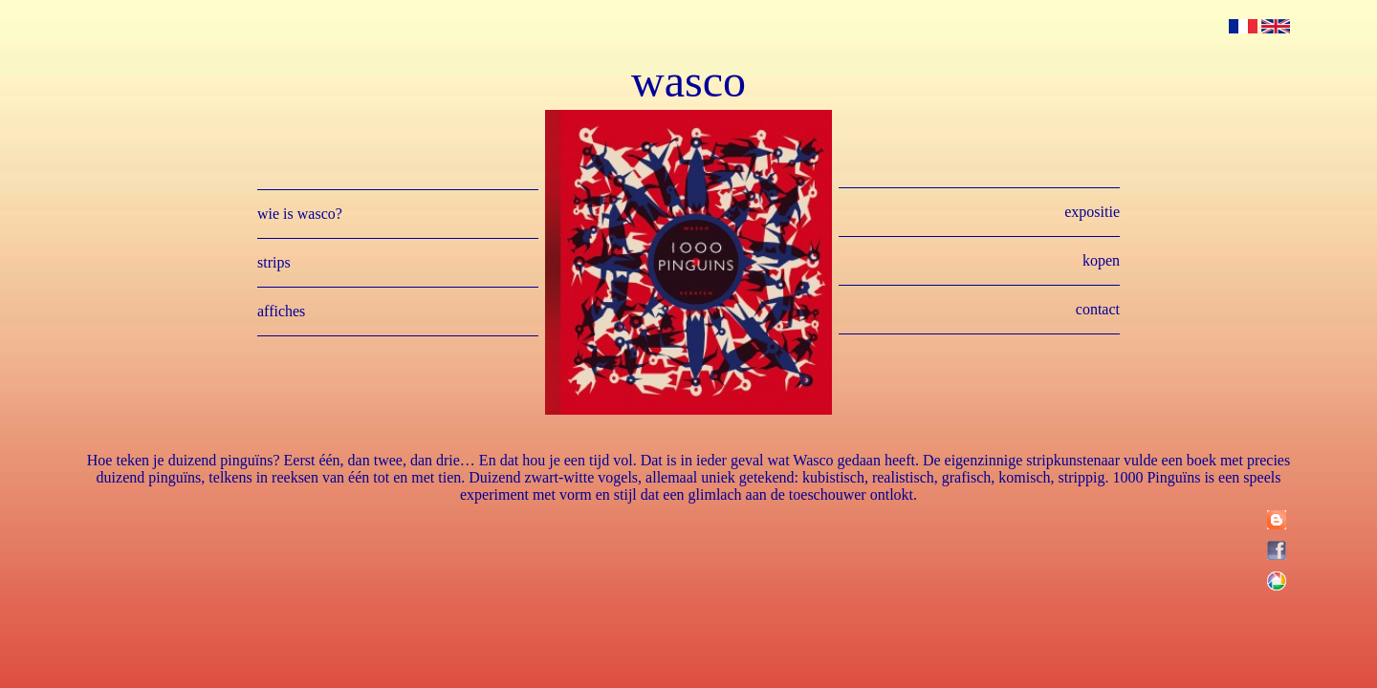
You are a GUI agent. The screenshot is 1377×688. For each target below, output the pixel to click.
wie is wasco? (299, 213)
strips (274, 262)
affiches (281, 311)
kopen (1101, 260)
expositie (1092, 212)
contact (1098, 309)
